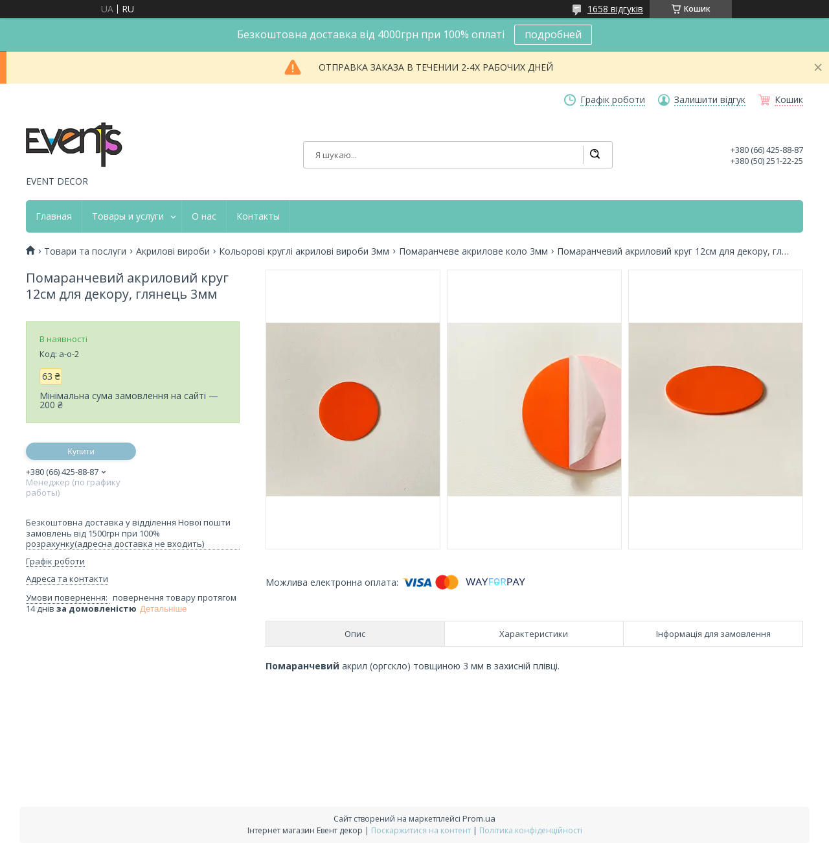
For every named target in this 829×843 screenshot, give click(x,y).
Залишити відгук (709, 100)
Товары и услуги (128, 216)
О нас (204, 216)
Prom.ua (478, 818)
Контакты (258, 216)
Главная (54, 216)
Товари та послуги (85, 251)
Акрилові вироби (173, 251)
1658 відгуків (615, 9)
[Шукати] (594, 155)
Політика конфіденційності (530, 830)
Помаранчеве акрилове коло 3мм (473, 251)
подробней (553, 34)
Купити (81, 451)
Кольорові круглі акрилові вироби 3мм (304, 251)
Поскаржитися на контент (421, 830)
